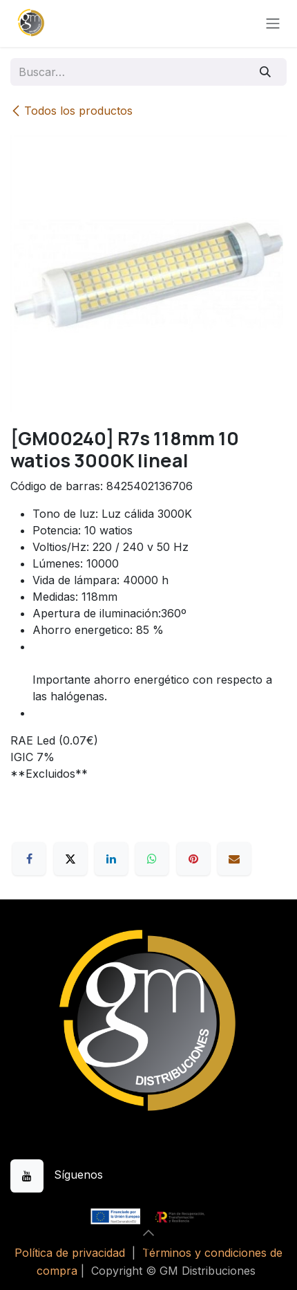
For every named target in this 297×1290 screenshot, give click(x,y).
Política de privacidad (70, 1253)
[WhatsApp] (152, 858)
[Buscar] (266, 72)
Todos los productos (71, 111)
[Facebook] (29, 858)
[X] (70, 858)
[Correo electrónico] (234, 858)
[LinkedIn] (111, 858)
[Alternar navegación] (273, 24)
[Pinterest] (193, 858)
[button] (148, 1232)
